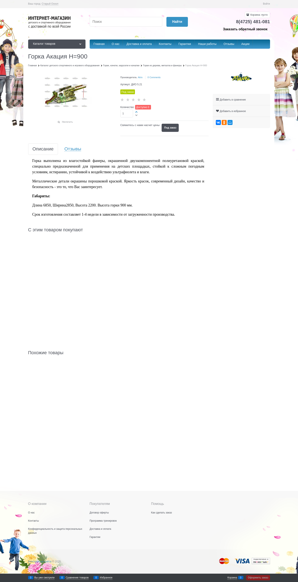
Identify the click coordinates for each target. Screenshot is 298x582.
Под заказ (170, 127)
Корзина (232, 577)
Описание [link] (43, 149)
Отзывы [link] (72, 149)
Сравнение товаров (77, 577)
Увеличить (67, 122)
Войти (266, 3)
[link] (50, 3)
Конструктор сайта (40, 561)
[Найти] (177, 22)
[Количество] (126, 113)
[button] (136, 111)
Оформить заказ (258, 577)
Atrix (140, 77)
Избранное (106, 577)
